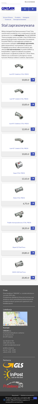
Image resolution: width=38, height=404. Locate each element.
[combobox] (11, 3)
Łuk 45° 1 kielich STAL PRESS (19, 148)
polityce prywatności (16, 402)
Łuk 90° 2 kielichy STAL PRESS (19, 74)
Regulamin (15, 395)
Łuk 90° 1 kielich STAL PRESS (19, 99)
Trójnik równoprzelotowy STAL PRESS (19, 222)
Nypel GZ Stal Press (19, 247)
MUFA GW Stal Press (19, 272)
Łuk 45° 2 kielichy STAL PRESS (19, 123)
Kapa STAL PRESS (19, 173)
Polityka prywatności (27, 395)
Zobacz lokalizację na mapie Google (15, 319)
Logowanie (30, 2)
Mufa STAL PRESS (19, 198)
